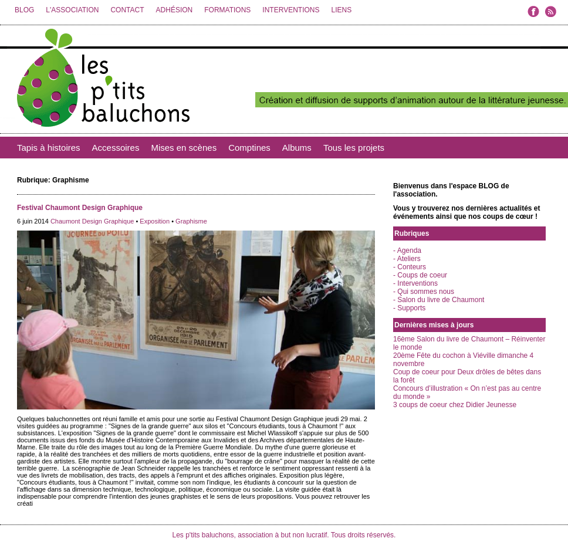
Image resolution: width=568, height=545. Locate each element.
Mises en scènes (184, 148)
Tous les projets (353, 148)
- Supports (409, 308)
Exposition (155, 221)
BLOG (24, 10)
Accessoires (116, 148)
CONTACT (127, 10)
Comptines (249, 148)
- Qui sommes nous (423, 291)
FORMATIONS (227, 10)
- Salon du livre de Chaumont (438, 300)
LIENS (341, 10)
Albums (297, 148)
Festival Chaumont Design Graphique (80, 208)
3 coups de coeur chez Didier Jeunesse (454, 405)
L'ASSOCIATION (72, 10)
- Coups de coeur (420, 275)
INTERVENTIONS (290, 10)
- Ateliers (407, 259)
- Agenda (407, 250)
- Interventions (415, 283)
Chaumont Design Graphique (92, 221)
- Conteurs (409, 267)
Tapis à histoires (48, 148)
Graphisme (191, 221)
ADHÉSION (174, 10)
